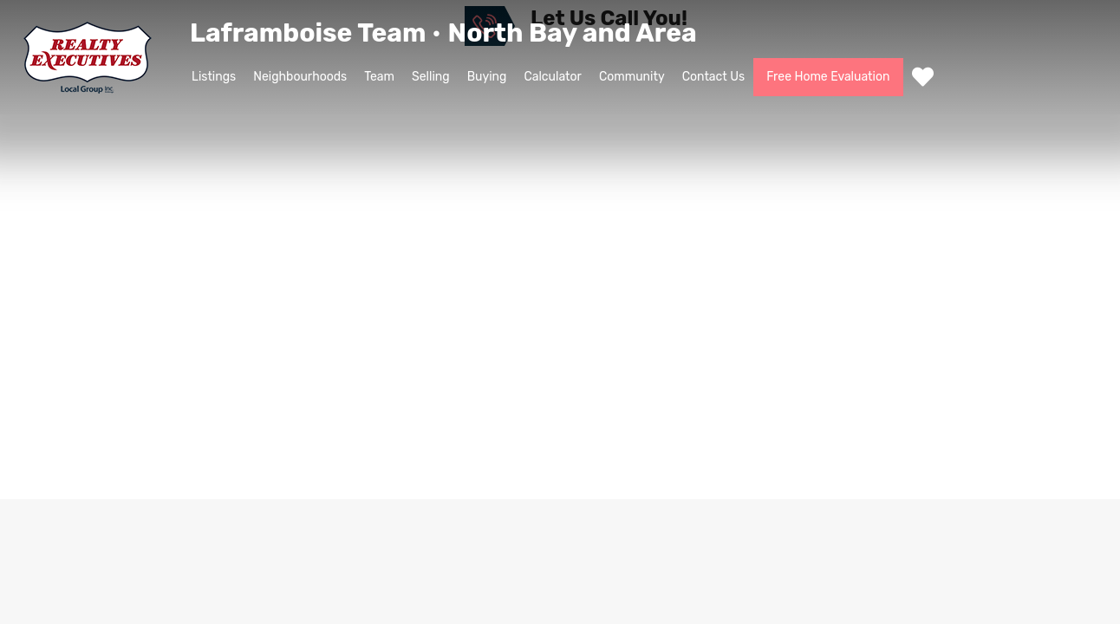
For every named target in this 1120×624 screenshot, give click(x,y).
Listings (214, 76)
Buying (487, 76)
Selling (431, 76)
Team (379, 76)
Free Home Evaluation (827, 76)
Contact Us (713, 76)
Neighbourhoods (300, 76)
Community (632, 76)
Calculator (553, 76)
